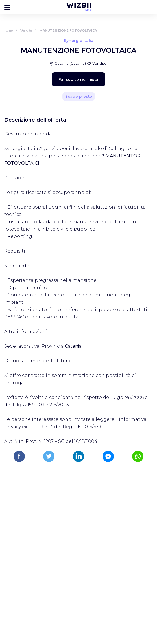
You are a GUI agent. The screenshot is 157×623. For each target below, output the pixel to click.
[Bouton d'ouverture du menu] (7, 7)
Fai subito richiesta (78, 79)
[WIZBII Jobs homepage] (78, 7)
